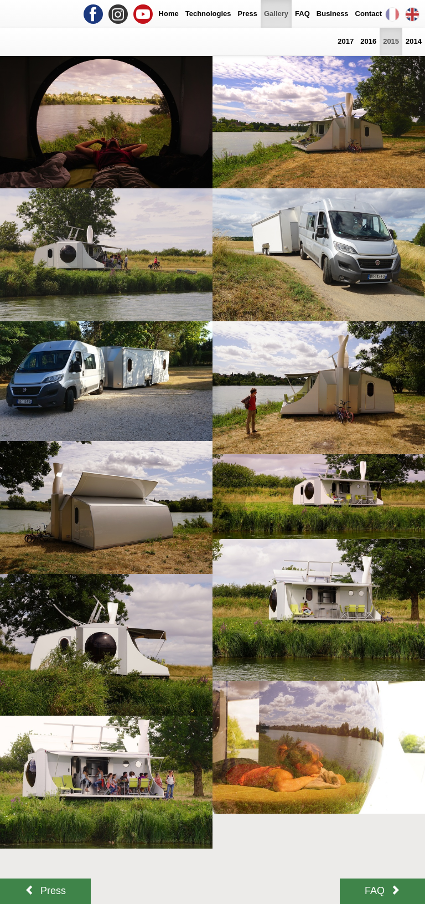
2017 (346, 41)
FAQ (302, 13)
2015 (391, 41)
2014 (414, 41)
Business (333, 13)
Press (247, 13)
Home (169, 13)
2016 (368, 41)
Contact (368, 13)
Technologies (208, 13)
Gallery (276, 13)
